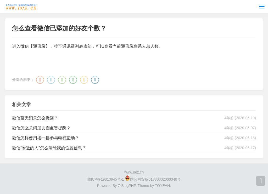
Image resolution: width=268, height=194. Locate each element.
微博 (40, 80)
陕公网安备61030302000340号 (155, 179)
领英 (95, 80)
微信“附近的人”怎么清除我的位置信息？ (49, 148)
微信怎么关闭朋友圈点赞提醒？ (41, 128)
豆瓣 (73, 80)
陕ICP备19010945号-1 (105, 179)
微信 (62, 80)
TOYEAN (162, 185)
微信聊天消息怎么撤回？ (35, 118)
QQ (51, 80)
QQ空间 (84, 80)
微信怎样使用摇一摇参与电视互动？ (45, 138)
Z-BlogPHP (127, 185)
